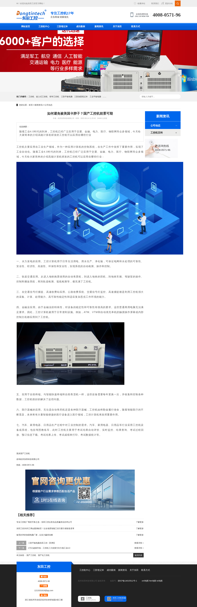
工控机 (31, 96)
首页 (31, 105)
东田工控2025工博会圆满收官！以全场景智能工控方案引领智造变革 (45, 528)
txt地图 (160, 581)
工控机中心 (43, 26)
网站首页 (25, 26)
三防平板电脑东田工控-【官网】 (42, 543)
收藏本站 (141, 3)
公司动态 (48, 105)
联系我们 (155, 3)
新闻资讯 (99, 26)
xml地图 (145, 581)
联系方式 (135, 26)
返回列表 (138, 555)
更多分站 (169, 3)
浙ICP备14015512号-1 (127, 581)
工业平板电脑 (95, 96)
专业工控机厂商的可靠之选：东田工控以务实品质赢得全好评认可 (44, 522)
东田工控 (31, 3)
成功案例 (80, 26)
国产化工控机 (44, 555)
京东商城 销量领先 (62, 14)
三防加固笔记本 (81, 96)
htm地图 (152, 581)
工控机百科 (156, 132)
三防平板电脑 (67, 96)
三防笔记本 (62, 26)
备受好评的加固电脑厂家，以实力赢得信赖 (34, 535)
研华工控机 (54, 96)
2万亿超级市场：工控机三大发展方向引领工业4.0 (49, 548)
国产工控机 (31, 555)
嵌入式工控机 (42, 96)
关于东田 (117, 26)
